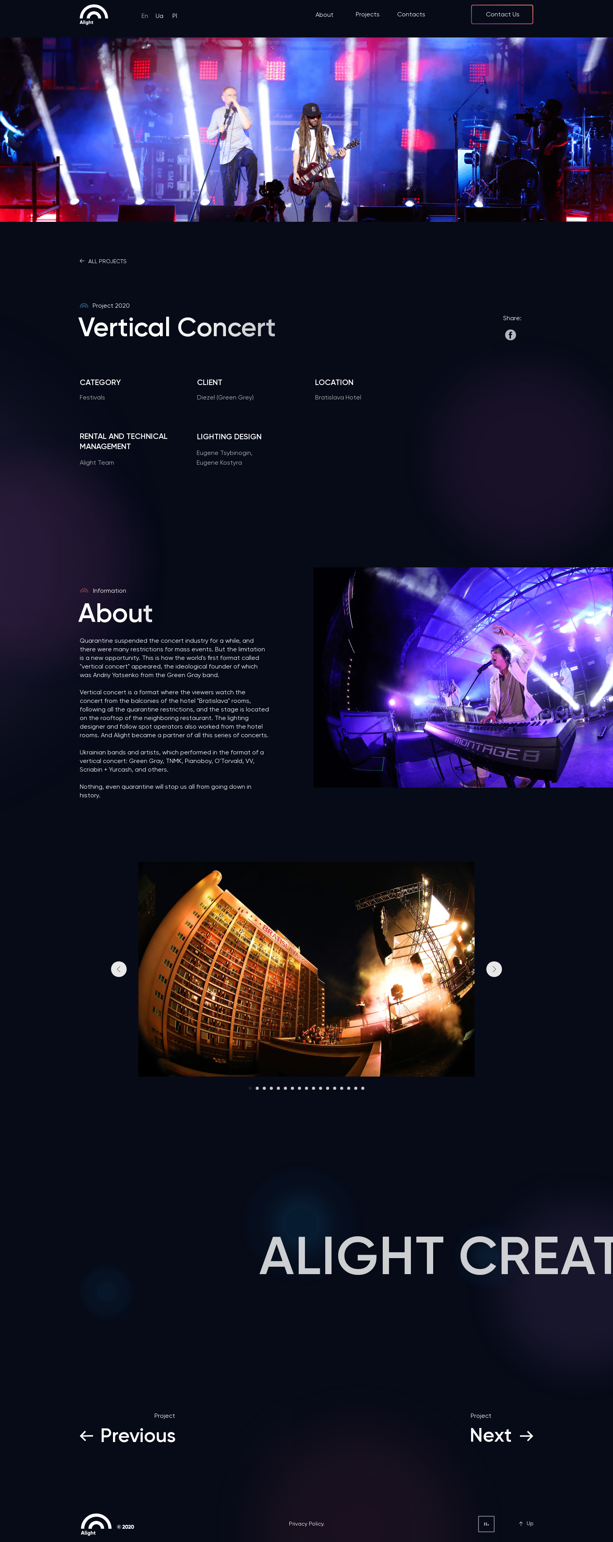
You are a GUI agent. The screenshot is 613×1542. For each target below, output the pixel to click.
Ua (159, 16)
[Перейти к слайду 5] (278, 1088)
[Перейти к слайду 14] (341, 1088)
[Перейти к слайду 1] (250, 1088)
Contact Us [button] (503, 14)
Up (530, 1523)
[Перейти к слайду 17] (362, 1088)
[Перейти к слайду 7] (292, 1088)
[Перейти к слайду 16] (355, 1088)
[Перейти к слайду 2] (257, 1088)
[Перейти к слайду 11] (320, 1088)
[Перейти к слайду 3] (264, 1088)
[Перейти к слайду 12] (327, 1088)
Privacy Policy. (306, 1524)
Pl (174, 16)
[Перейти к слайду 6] (285, 1088)
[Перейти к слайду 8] (299, 1088)
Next (491, 1435)
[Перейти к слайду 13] (334, 1088)
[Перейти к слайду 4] (271, 1088)
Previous (138, 1435)
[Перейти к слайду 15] (348, 1088)
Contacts (411, 14)
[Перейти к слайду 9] (306, 1088)
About (324, 14)
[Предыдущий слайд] (119, 969)
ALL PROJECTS (107, 261)
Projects (368, 14)
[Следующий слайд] (494, 969)
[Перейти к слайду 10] (313, 1088)
